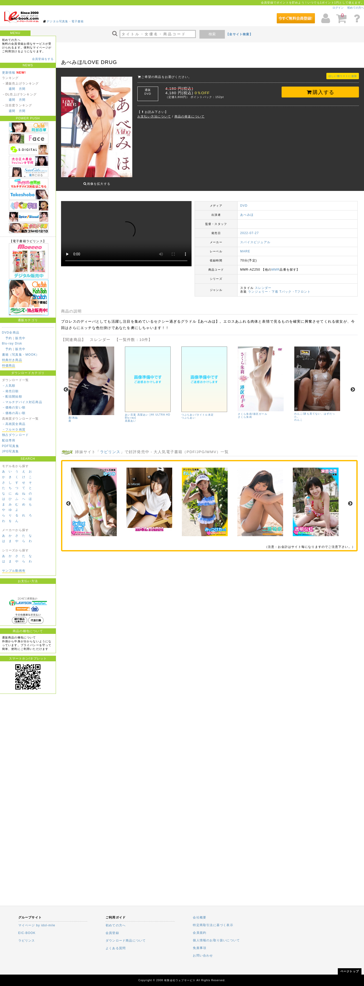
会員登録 (112, 933)
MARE (245, 247)
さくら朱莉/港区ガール (252, 410)
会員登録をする (43, 58)
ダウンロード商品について (126, 940)
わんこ (298, 416)
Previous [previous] (65, 385)
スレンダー (263, 284)
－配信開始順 (12, 396)
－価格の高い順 (13, 413)
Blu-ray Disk (12, 343)
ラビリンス (110, 448)
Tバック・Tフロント (295, 288)
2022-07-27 (249, 229)
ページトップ (349, 971)
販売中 (20, 338)
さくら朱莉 (245, 413)
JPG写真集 (10, 451)
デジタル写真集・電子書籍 (65, 21)
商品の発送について (189, 116)
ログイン (338, 7)
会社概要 (199, 917)
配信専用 (9, 440)
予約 (8, 338)
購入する (320, 92)
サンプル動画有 (13, 570)
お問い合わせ (203, 955)
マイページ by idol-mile (36, 925)
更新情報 (9, 72)
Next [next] (352, 385)
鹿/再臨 (73, 414)
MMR (275, 266)
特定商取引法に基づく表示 (213, 925)
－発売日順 (10, 391)
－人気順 (9, 385)
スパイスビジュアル (255, 238)
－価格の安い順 (13, 407)
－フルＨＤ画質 (13, 429)
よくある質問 (116, 948)
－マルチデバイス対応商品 (22, 402)
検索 (212, 34)
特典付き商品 (12, 360)
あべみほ (247, 211)
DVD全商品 (11, 332)
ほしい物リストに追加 (342, 76)
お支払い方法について (154, 116)
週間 (12, 89)
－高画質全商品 (13, 424)
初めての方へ (355, 7)
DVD (243, 202)
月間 (22, 89)
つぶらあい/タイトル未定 (197, 410)
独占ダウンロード (15, 435)
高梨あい (130, 417)
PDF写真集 (10, 446)
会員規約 (199, 932)
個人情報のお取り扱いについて (216, 940)
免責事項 (199, 948)
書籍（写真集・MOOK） (20, 354)
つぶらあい (188, 414)
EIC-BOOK (27, 933)
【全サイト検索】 (239, 34)
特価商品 (9, 365)
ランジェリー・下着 (263, 288)
